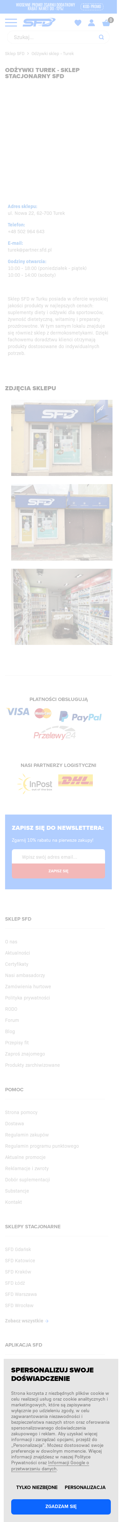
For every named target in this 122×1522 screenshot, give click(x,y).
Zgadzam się (61, 1506)
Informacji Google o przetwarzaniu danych (50, 1465)
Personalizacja (85, 1487)
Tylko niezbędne (37, 1487)
